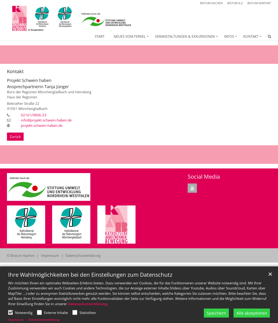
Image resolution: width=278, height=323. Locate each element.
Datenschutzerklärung (87, 314)
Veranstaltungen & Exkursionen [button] (185, 36)
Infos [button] (229, 36)
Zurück (15, 136)
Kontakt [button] (251, 36)
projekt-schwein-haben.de (41, 125)
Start (99, 36)
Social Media (204, 176)
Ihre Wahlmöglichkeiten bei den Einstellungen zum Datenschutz (90, 285)
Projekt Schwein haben (29, 80)
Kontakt (15, 71)
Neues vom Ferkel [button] (130, 36)
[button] (266, 37)
